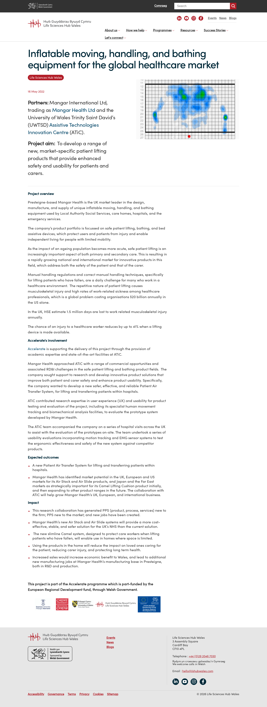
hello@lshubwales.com (197, 667)
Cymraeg (160, 5)
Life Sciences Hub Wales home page (59, 23)
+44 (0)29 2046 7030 (202, 652)
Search (233, 6)
